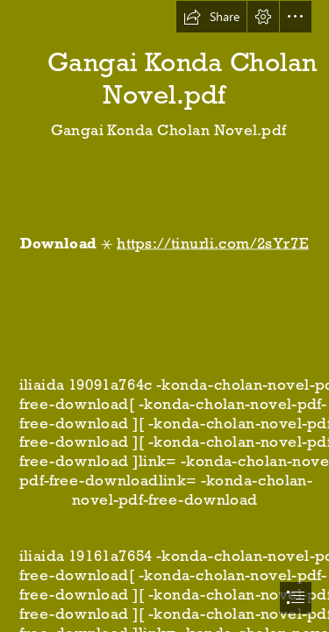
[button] (211, 16)
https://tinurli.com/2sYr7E (213, 242)
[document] (164, 316)
